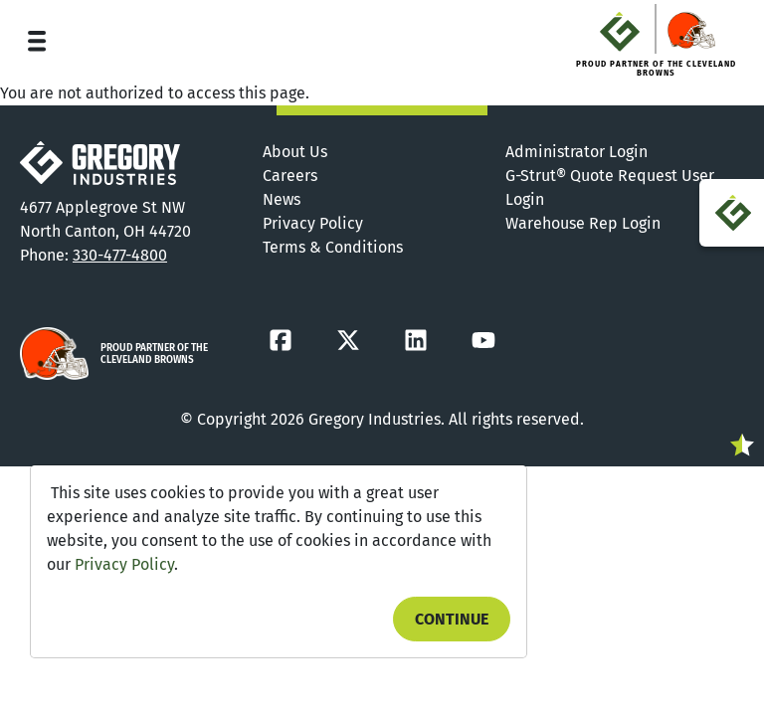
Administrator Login (576, 151)
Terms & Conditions (333, 247)
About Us (295, 151)
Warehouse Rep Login (583, 223)
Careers (290, 175)
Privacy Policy (124, 564)
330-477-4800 (120, 255)
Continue (451, 619)
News (281, 199)
